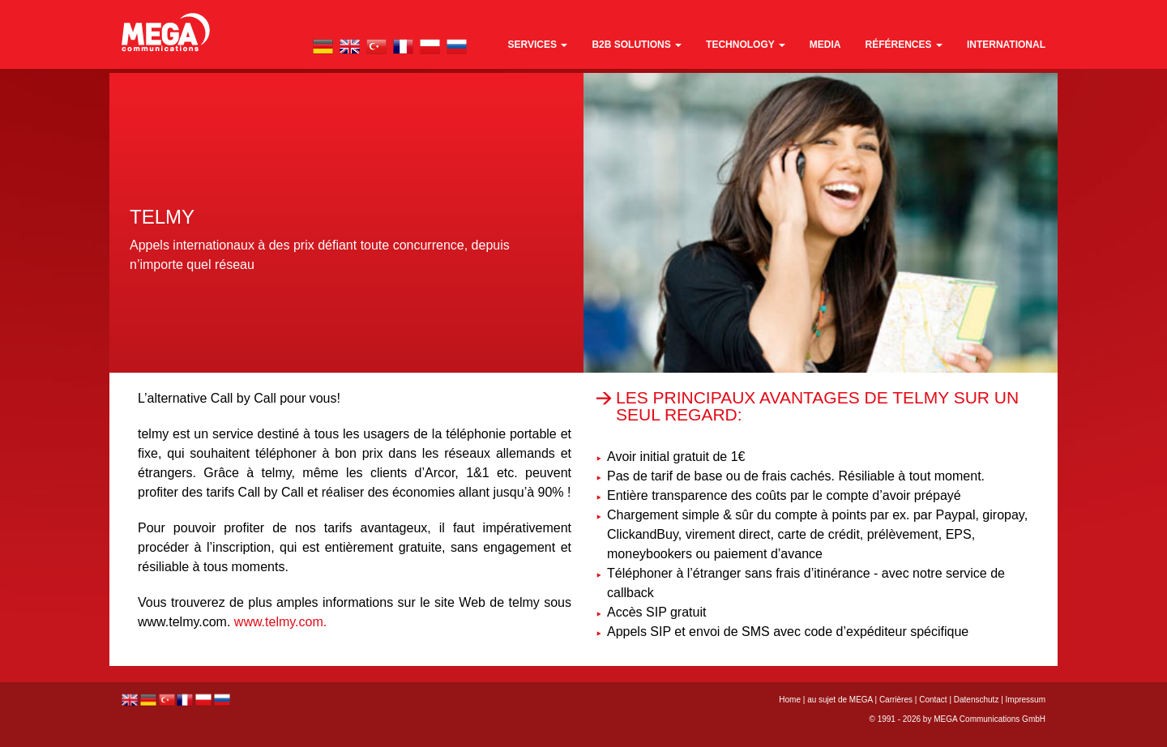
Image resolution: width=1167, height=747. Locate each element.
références (904, 44)
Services (538, 44)
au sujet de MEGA (840, 699)
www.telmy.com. (280, 622)
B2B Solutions (637, 44)
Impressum (1025, 699)
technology (745, 44)
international (1006, 44)
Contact (933, 699)
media (825, 44)
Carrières (896, 699)
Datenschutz (976, 699)
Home (790, 699)
